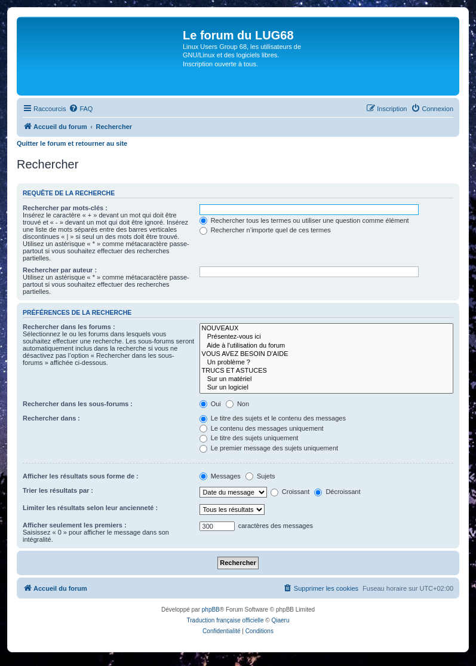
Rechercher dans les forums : (69, 326)
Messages (220, 476)
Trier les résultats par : (58, 490)
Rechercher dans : (51, 418)
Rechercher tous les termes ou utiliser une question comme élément (304, 220)
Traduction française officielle (225, 620)
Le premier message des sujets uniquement (268, 448)
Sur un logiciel (326, 387)
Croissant (290, 491)
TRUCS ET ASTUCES (326, 371)
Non (237, 403)
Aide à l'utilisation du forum (326, 346)
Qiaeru (280, 620)
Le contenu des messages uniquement (261, 428)
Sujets (260, 476)
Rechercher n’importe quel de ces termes (265, 230)
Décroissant (337, 491)
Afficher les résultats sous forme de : (81, 476)
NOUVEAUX (326, 328)
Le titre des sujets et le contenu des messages (272, 418)
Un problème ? (326, 362)
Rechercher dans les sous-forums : (78, 403)
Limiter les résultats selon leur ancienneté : (90, 507)
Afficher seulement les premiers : (75, 525)
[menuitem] (81, 109)
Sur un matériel (326, 379)
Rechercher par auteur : (60, 270)
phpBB (211, 609)
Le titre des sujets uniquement (249, 437)
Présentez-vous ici (326, 337)
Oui (210, 403)
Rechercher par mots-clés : (65, 207)
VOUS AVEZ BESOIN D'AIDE (326, 354)
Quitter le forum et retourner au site (72, 143)
